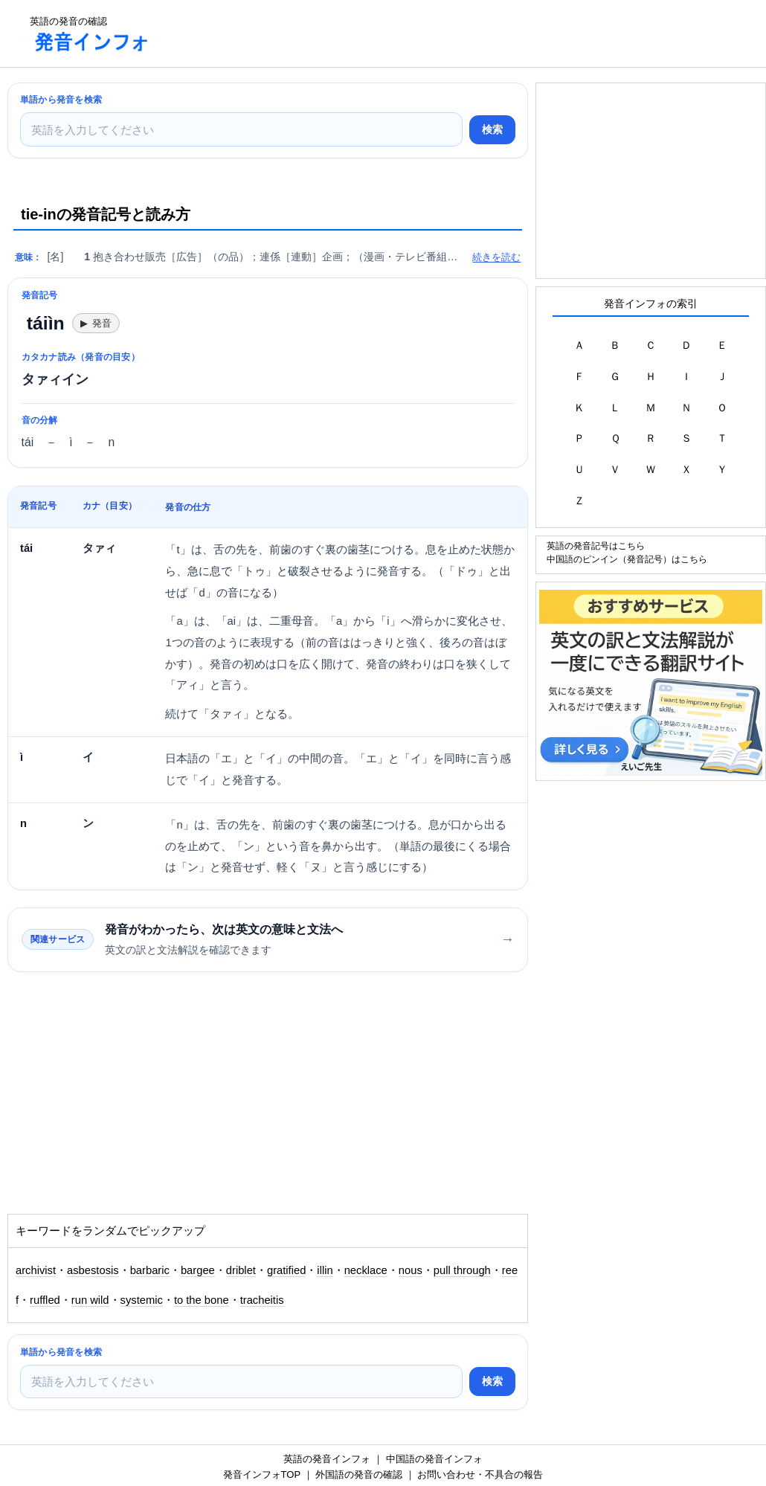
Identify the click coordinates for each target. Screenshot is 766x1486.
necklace (365, 1270)
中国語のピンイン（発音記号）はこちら (627, 559)
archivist (36, 1270)
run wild (90, 1300)
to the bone (201, 1300)
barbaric (150, 1270)
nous (410, 1270)
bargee (198, 1270)
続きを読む (496, 257)
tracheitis (262, 1300)
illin (324, 1270)
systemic (141, 1300)
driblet (241, 1270)
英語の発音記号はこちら (596, 545)
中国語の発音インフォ (434, 1458)
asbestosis (93, 1270)
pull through (462, 1270)
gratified (286, 1270)
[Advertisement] (434, 33)
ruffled (45, 1300)
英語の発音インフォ (326, 1458)
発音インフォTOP (261, 1474)
